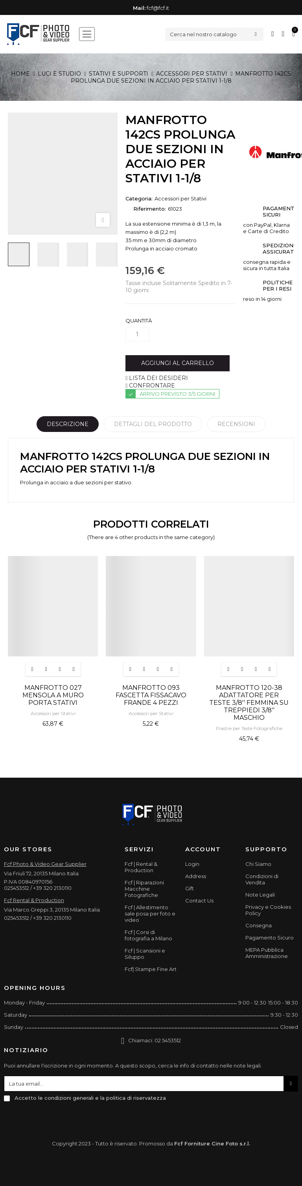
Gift (189, 888)
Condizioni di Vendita (261, 879)
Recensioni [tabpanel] (236, 424)
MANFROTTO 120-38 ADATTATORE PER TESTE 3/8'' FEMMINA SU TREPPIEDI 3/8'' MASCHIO (249, 702)
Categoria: (139, 198)
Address (195, 876)
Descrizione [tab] (67, 424)
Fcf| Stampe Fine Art (151, 969)
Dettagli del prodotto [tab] (153, 424)
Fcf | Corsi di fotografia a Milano (148, 935)
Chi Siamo (258, 864)
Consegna (258, 925)
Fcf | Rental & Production (141, 867)
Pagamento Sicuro (269, 937)
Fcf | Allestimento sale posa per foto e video (150, 913)
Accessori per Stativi (180, 198)
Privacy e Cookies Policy (268, 910)
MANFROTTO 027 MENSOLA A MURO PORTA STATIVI (53, 695)
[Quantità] (137, 334)
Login (192, 864)
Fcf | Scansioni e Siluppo (145, 953)
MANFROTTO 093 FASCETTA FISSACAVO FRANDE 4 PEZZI (151, 695)
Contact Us (199, 900)
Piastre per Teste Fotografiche (249, 728)
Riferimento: (149, 209)
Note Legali (260, 894)
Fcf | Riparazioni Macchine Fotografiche (144, 888)
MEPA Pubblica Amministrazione (266, 953)
